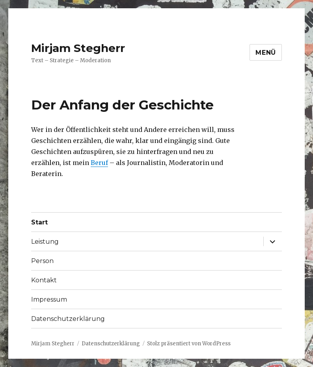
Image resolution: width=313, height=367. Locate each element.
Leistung (45, 241)
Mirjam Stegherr (78, 48)
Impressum (49, 299)
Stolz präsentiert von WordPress (189, 343)
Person (42, 261)
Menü (265, 52)
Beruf (99, 163)
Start (39, 222)
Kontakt (44, 280)
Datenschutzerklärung (68, 319)
